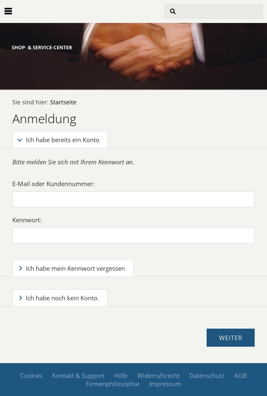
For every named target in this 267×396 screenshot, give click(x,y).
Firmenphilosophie (112, 384)
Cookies (31, 375)
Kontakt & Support (78, 375)
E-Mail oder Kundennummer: (53, 184)
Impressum (165, 384)
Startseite (63, 102)
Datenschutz (206, 375)
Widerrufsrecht (158, 375)
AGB (240, 375)
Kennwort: (26, 220)
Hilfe (120, 375)
